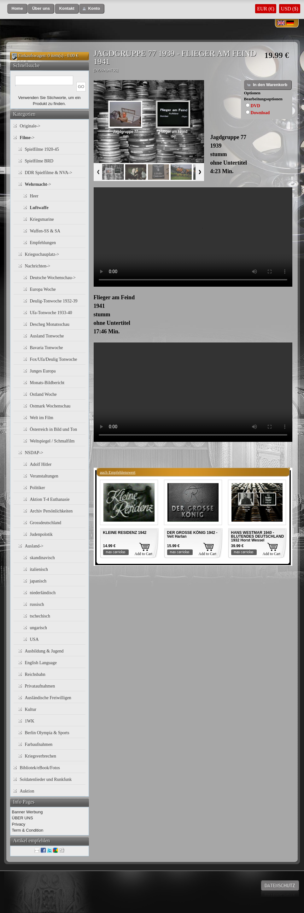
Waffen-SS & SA (45, 231)
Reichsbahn (35, 674)
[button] (17, 9)
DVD (255, 105)
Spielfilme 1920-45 (42, 149)
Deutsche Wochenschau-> (53, 277)
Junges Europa (43, 371)
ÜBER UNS (22, 818)
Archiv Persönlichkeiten (51, 511)
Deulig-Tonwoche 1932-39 (54, 301)
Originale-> (30, 126)
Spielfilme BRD (39, 161)
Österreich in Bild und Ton (53, 429)
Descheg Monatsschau (50, 324)
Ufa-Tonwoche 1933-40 (51, 312)
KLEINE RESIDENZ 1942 (125, 532)
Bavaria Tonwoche (46, 347)
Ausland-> (34, 546)
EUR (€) (265, 8)
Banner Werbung (27, 812)
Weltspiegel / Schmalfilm (52, 441)
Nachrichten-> (37, 266)
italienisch (39, 569)
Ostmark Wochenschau (50, 406)
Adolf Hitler (41, 464)
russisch (37, 604)
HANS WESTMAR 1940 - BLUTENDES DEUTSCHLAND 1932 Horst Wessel (257, 536)
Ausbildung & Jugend (44, 651)
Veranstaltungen (44, 476)
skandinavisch (42, 557)
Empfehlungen (43, 242)
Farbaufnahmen (39, 744)
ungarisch (38, 627)
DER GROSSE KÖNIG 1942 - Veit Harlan (192, 534)
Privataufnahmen (40, 686)
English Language (41, 662)
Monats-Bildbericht (47, 382)
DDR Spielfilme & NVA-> (48, 172)
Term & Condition (28, 830)
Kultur (31, 709)
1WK (29, 721)
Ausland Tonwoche (47, 336)
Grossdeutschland (45, 522)
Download (260, 112)
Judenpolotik (41, 534)
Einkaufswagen (31, 55)
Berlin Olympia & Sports (47, 732)
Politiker (37, 487)
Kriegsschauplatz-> (42, 254)
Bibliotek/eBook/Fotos (40, 767)
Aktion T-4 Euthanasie (50, 499)
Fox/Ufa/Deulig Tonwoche (53, 359)
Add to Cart (144, 554)
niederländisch (43, 592)
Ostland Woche (43, 394)
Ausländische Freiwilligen (48, 697)
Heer (34, 196)
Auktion (27, 791)
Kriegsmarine (42, 219)
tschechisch (40, 616)
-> (27, 137)
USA (34, 639)
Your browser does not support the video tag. (193, 237)
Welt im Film (41, 417)
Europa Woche (43, 289)
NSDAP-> (34, 452)
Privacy (19, 824)
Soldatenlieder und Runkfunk (46, 779)
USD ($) (289, 8)
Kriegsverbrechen (40, 756)
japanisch (38, 581)
